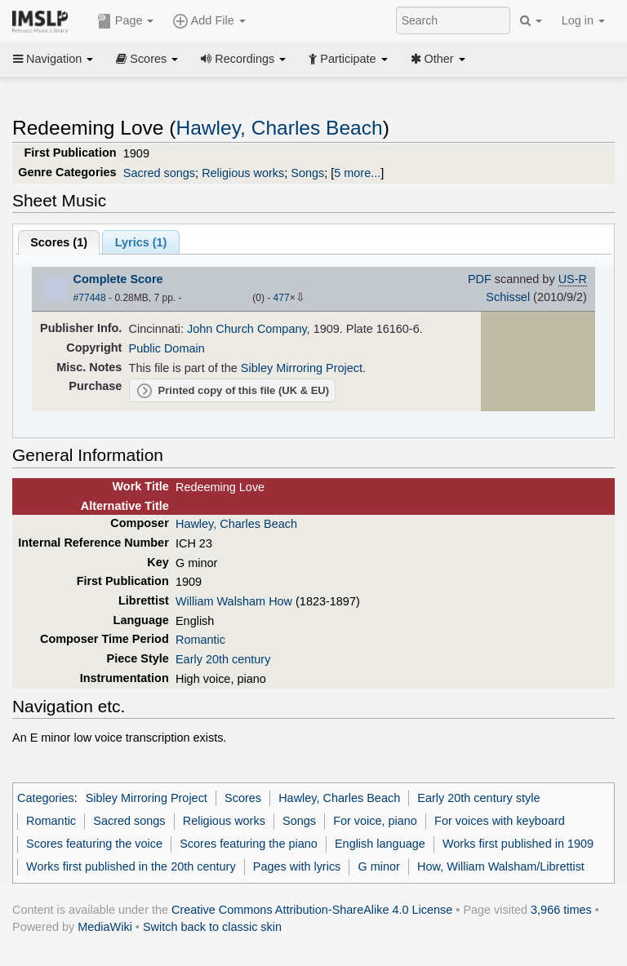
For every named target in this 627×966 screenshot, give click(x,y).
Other (438, 58)
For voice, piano (375, 820)
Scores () (58, 242)
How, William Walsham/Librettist (501, 866)
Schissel (508, 297)
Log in (583, 20)
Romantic (200, 639)
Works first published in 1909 (518, 843)
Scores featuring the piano (249, 843)
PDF (479, 279)
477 (281, 298)
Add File (209, 21)
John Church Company (247, 328)
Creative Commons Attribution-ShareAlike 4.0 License (311, 909)
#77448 (89, 298)
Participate (348, 58)
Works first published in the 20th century (131, 866)
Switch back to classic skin (212, 926)
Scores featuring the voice (94, 843)
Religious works (243, 172)
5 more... (357, 172)
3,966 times (561, 909)
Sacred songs (159, 172)
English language (380, 843)
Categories (45, 797)
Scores (147, 58)
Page (125, 21)
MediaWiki (105, 926)
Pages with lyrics (297, 866)
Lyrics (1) (141, 242)
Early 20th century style (478, 797)
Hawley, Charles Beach (279, 128)
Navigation (53, 58)
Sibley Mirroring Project (301, 367)
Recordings (243, 58)
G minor (379, 866)
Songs (307, 172)
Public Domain (167, 348)
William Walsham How (234, 601)
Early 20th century (223, 659)
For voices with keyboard (499, 820)
